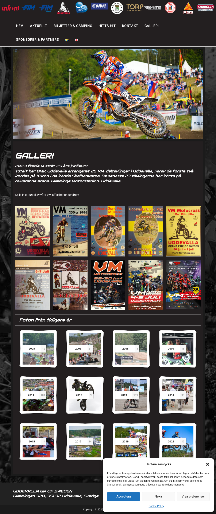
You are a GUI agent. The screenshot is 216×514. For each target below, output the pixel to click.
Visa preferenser (193, 496)
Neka (158, 496)
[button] (207, 464)
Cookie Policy (156, 506)
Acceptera (123, 496)
